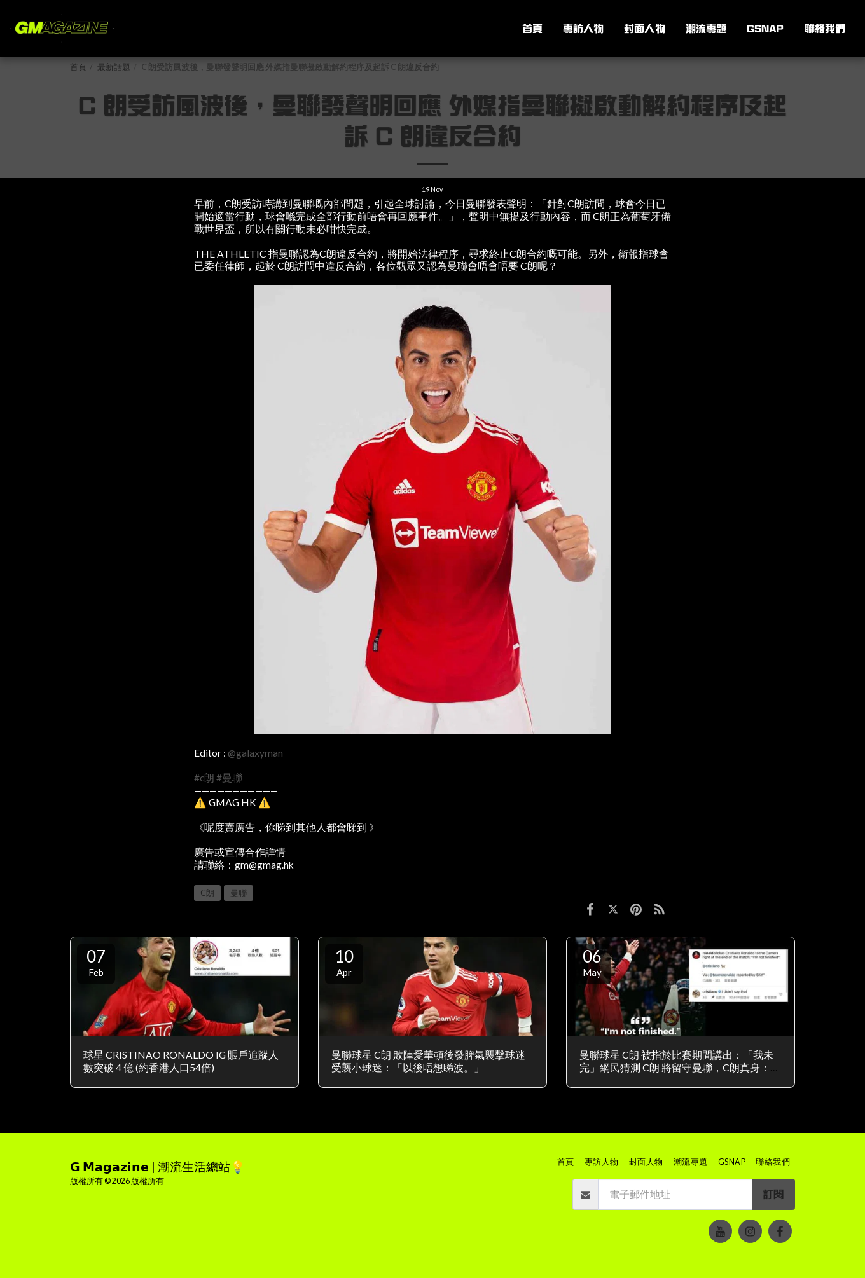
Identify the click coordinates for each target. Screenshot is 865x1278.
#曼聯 (229, 777)
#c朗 (204, 777)
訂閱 (773, 1194)
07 (96, 962)
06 (592, 962)
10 (344, 962)
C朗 (207, 893)
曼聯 (238, 893)
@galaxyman (255, 753)
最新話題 (113, 67)
